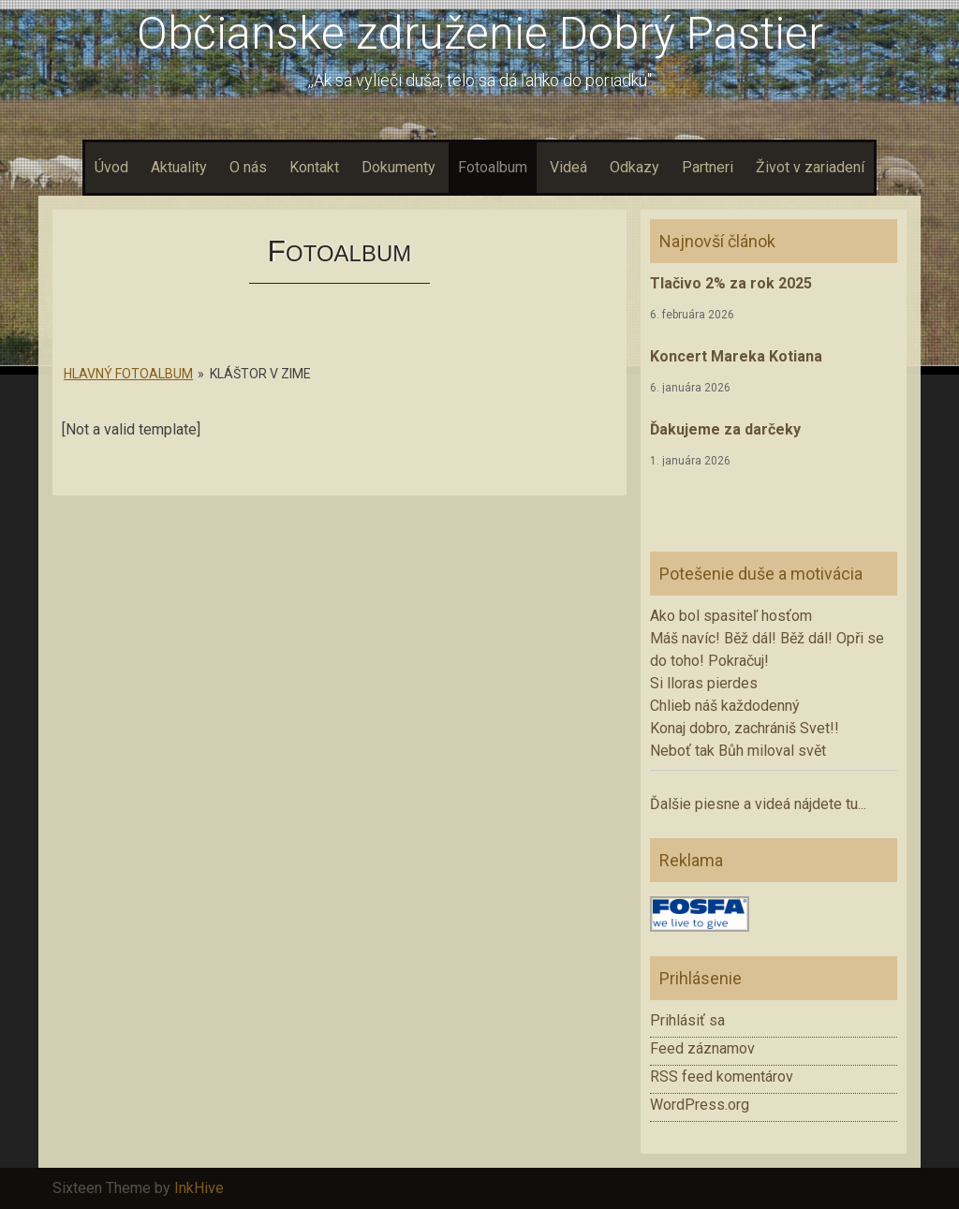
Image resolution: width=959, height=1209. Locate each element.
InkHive (199, 1188)
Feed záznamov (702, 1048)
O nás (248, 167)
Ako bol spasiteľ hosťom (731, 616)
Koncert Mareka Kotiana (736, 356)
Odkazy (634, 167)
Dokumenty (398, 167)
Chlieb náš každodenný (725, 706)
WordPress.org (699, 1104)
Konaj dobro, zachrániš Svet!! (744, 728)
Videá (568, 167)
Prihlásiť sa (687, 1020)
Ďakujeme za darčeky (725, 429)
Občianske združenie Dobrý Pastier (480, 33)
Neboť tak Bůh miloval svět (738, 750)
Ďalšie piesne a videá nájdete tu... (758, 804)
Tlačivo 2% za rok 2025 (731, 283)
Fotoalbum (492, 167)
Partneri (707, 167)
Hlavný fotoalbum (128, 373)
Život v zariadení (810, 167)
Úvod (111, 167)
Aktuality (179, 167)
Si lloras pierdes (704, 683)
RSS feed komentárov (721, 1076)
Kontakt (314, 167)
